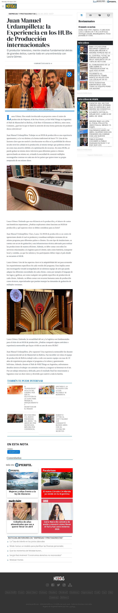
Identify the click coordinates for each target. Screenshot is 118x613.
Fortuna (43, 592)
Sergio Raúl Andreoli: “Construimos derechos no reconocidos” (36, 555)
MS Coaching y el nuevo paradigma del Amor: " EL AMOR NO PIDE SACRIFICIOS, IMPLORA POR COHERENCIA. (30, 422)
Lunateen (53, 597)
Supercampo (87, 592)
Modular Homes (16, 560)
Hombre (53, 592)
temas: (10, 449)
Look (97, 592)
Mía (110, 592)
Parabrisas (74, 592)
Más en (19, 465)
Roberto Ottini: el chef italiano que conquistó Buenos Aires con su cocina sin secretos (62, 423)
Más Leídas (83, 43)
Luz (104, 592)
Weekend (63, 592)
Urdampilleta (14, 452)
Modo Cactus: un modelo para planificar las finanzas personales (36, 546)
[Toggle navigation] (4, 6)
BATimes (64, 597)
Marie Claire (31, 592)
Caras (21, 592)
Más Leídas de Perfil (88, 99)
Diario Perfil (11, 592)
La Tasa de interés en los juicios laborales (27, 541)
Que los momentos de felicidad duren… (26, 550)
